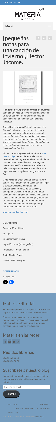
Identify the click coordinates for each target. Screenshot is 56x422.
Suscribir (11, 394)
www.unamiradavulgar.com (15, 212)
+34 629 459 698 (11, 358)
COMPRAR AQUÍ (11, 271)
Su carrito (12, 2)
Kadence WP (39, 417)
